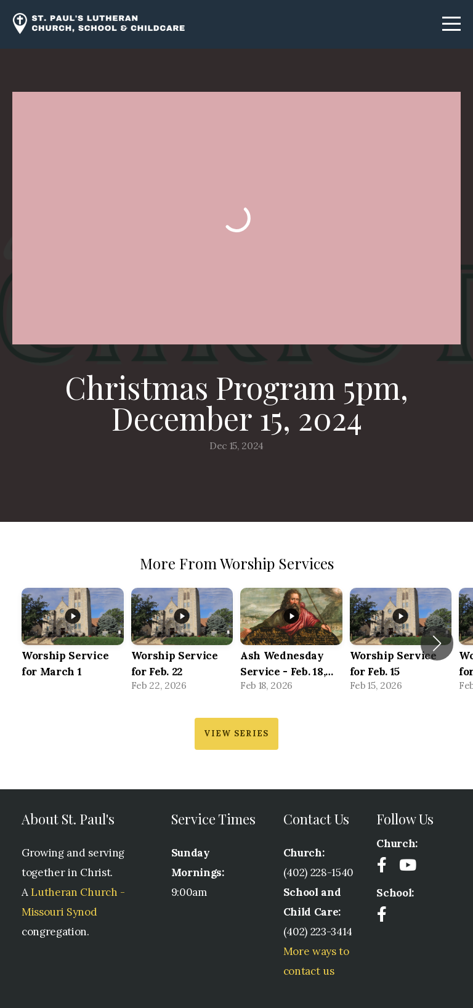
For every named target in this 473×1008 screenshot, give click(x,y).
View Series (236, 733)
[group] (73, 643)
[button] (437, 643)
